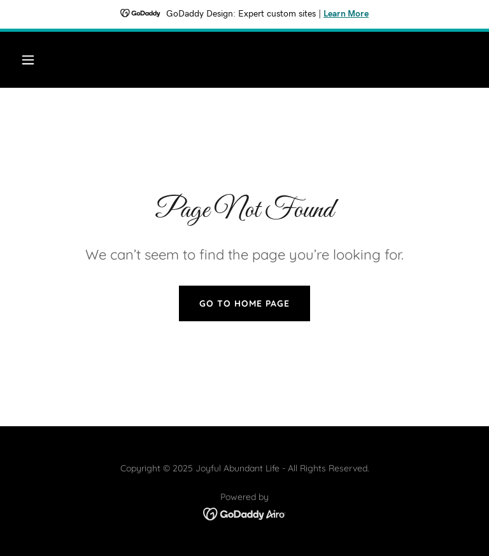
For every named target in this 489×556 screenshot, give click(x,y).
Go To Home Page (244, 303)
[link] (245, 512)
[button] (67, 60)
